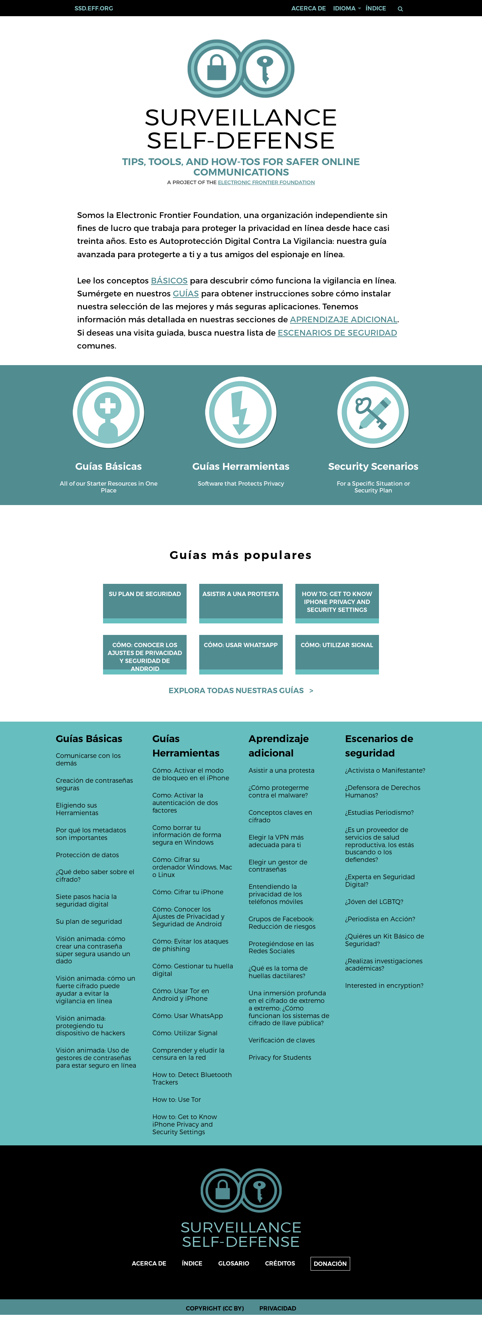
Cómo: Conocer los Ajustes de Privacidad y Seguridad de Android (188, 916)
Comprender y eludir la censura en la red (188, 1053)
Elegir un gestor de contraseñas (278, 865)
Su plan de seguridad (145, 594)
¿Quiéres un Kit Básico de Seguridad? (384, 939)
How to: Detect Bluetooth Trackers (192, 1078)
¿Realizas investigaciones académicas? (384, 964)
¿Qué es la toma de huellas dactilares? (278, 971)
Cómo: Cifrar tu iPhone (187, 891)
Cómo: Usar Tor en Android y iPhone (180, 994)
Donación (330, 1263)
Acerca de (308, 8)
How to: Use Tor (176, 1099)
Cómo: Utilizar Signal (337, 645)
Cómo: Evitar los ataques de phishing (190, 944)
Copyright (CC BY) (215, 1308)
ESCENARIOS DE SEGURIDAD (337, 332)
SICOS (175, 280)
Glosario (233, 1263)
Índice (376, 8)
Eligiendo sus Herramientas (77, 808)
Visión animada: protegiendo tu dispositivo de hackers (90, 1025)
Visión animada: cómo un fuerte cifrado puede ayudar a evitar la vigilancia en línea (95, 989)
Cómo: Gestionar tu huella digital (192, 969)
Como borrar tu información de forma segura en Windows (186, 834)
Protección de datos (87, 854)
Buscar (402, 9)
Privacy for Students (280, 1057)
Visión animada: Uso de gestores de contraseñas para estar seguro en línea (96, 1057)
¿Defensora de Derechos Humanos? (382, 791)
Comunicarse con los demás (88, 759)
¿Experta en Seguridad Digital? (380, 880)
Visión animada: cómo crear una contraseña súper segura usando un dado (93, 949)
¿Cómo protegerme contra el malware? (279, 791)
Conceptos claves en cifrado (280, 815)
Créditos (280, 1263)
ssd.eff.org (94, 8)
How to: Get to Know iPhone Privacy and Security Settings (337, 602)
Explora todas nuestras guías (236, 690)
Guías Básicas (89, 739)
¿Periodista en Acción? (380, 918)
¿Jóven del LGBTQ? (374, 901)
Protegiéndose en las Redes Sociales (281, 947)
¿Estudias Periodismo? (379, 812)
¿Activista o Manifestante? (385, 770)
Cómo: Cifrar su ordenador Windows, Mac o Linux (192, 866)
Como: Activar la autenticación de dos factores (185, 802)
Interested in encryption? (384, 985)
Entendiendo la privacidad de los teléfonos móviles (276, 893)
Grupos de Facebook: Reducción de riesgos (282, 922)
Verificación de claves (282, 1040)
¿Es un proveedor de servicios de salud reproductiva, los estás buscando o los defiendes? (379, 844)
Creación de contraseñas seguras (94, 783)
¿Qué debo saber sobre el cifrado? (95, 875)
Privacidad (277, 1308)
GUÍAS (186, 293)
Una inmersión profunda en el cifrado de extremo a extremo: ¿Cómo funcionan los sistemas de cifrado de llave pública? (289, 1007)
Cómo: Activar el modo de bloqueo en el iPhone (190, 773)
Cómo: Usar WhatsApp (241, 645)
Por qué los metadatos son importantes (91, 833)
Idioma (344, 8)
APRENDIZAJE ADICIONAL (343, 319)
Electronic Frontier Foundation (266, 182)
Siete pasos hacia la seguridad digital (86, 900)
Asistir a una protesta (240, 594)
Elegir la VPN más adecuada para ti (276, 840)
